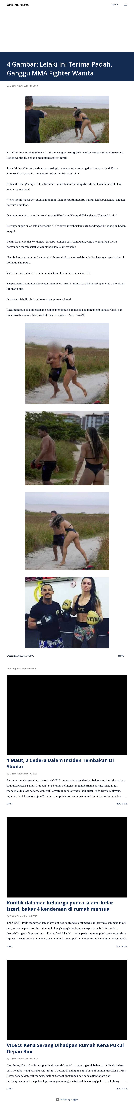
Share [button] (121, 656)
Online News (18, 4)
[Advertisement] (67, 27)
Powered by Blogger (67, 1099)
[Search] (114, 4)
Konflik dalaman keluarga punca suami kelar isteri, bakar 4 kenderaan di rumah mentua (60, 905)
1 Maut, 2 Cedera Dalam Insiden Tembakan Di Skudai (60, 763)
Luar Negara (20, 656)
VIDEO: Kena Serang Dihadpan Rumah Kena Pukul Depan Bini (65, 1048)
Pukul (31, 656)
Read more (122, 804)
